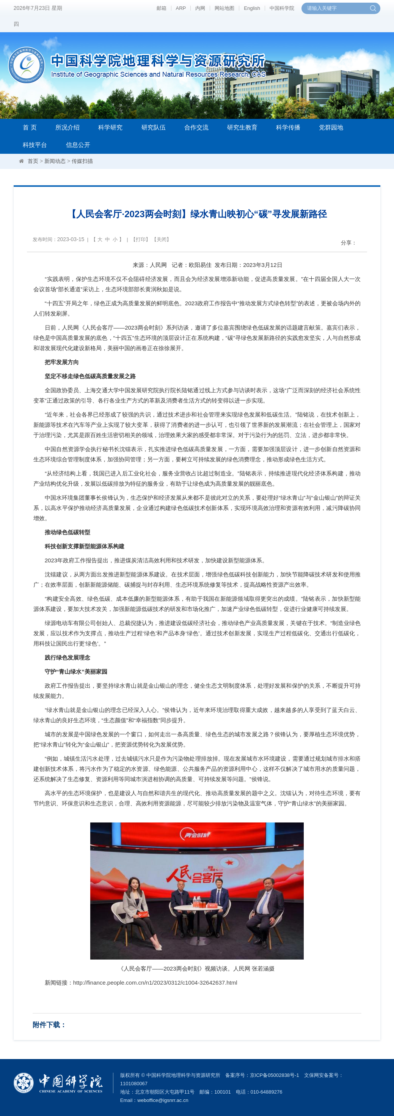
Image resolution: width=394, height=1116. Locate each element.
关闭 (161, 239)
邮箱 (161, 8)
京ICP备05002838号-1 (274, 1075)
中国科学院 (282, 8)
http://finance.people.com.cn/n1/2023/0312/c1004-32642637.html (155, 982)
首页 (33, 161)
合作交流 (196, 127)
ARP (181, 8)
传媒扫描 (82, 161)
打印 (141, 239)
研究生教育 (242, 127)
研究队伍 (153, 127)
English (252, 8)
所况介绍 (67, 127)
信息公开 (78, 145)
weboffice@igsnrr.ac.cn (162, 1100)
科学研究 (110, 127)
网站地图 (224, 8)
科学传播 (288, 127)
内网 (200, 8)
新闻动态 (55, 161)
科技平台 (35, 145)
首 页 (29, 127)
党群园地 (331, 127)
